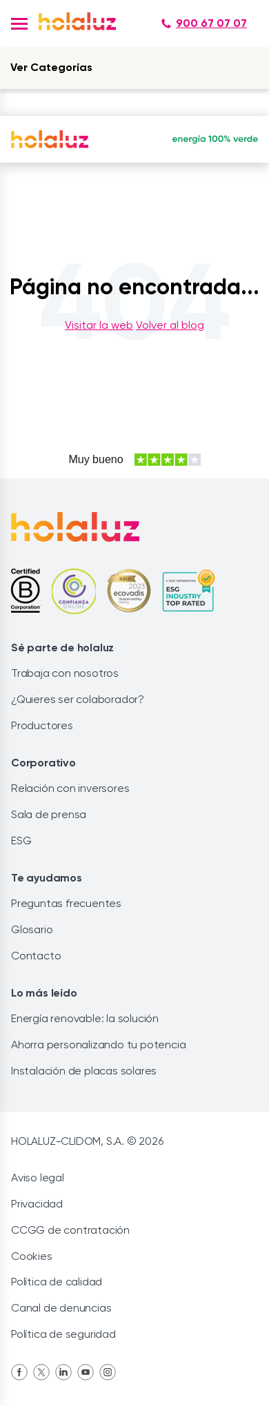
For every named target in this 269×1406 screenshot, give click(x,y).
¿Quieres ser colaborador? (77, 699)
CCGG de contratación (70, 1229)
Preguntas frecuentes (66, 903)
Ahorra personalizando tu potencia (98, 1044)
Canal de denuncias (61, 1307)
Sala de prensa (48, 814)
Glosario (31, 929)
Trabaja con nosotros (65, 673)
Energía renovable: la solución (85, 1018)
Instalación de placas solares (84, 1070)
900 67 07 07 (204, 23)
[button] (19, 24)
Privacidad (37, 1203)
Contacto (36, 955)
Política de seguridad (63, 1334)
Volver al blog (170, 325)
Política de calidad (56, 1281)
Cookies (31, 1256)
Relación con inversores (70, 788)
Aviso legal (37, 1177)
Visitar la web (99, 325)
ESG (21, 840)
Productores (42, 725)
